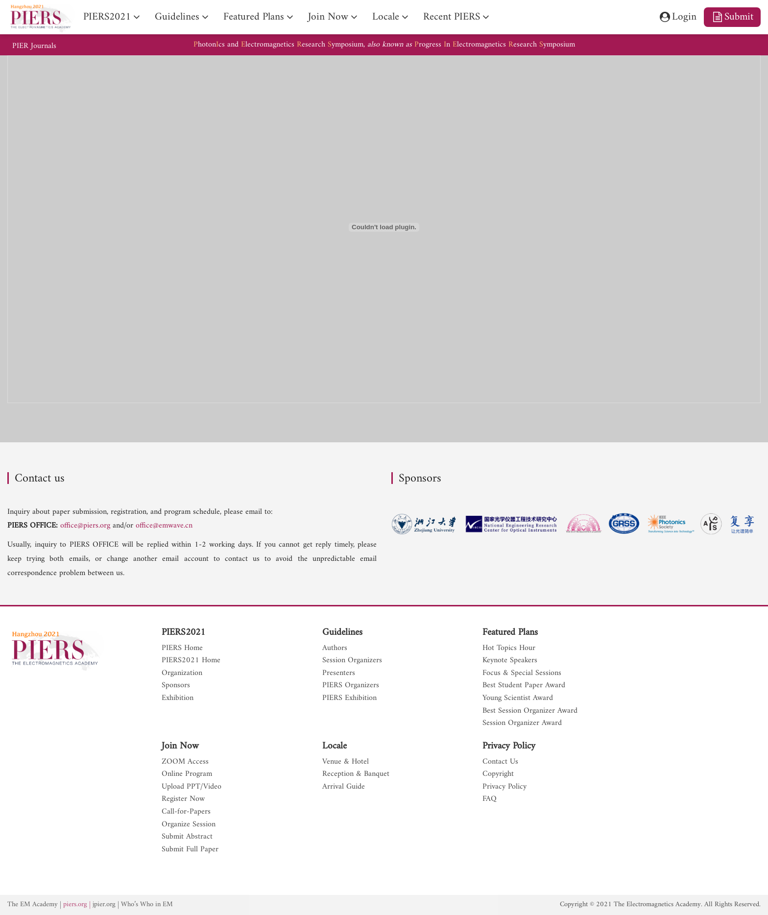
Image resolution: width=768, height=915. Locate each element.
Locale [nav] (385, 17)
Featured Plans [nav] (253, 17)
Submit (732, 17)
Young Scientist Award (517, 698)
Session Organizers (352, 660)
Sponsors (176, 685)
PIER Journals (34, 46)
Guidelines (342, 633)
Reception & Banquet (355, 774)
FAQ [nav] (489, 799)
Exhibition (177, 698)
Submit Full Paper (190, 849)
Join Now (180, 746)
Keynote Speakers (509, 660)
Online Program (187, 774)
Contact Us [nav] (500, 762)
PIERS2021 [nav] (107, 17)
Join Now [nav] (328, 17)
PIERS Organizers (350, 685)
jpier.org (104, 904)
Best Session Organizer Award (529, 711)
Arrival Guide (343, 787)
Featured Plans (510, 633)
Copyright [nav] (498, 774)
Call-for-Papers (186, 812)
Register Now (183, 799)
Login (677, 17)
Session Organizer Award (522, 723)
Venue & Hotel (345, 762)
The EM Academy (32, 904)
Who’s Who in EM (147, 904)
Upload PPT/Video (191, 787)
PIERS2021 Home (191, 660)
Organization (182, 673)
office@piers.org (85, 525)
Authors (334, 648)
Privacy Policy (508, 746)
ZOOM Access (185, 762)
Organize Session (189, 825)
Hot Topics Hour (508, 648)
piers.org (75, 904)
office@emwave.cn (164, 525)
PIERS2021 (183, 633)
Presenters (338, 673)
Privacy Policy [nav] (504, 787)
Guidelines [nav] (177, 17)
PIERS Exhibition (349, 698)
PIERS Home (182, 648)
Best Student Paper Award (523, 685)
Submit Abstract (187, 837)
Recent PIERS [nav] (451, 17)
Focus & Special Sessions (521, 673)
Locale (334, 746)
